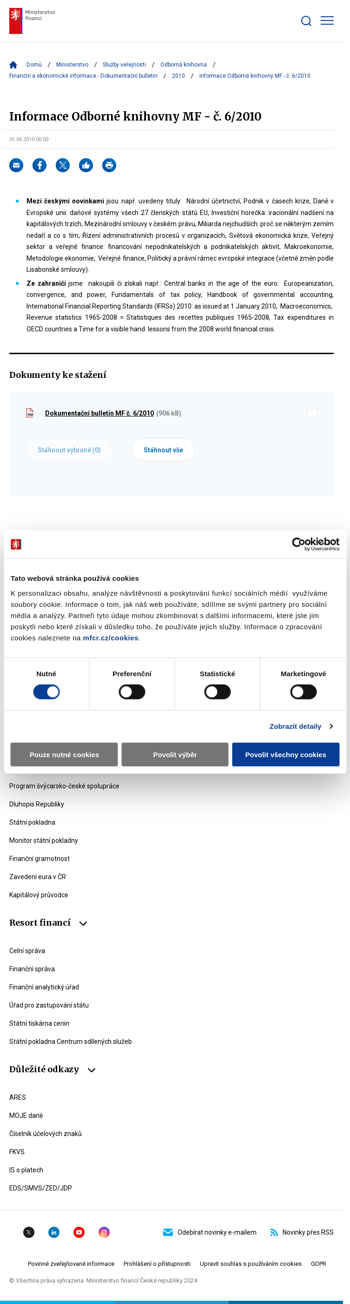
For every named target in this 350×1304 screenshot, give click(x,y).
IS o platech (26, 1170)
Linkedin (53, 1232)
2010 (178, 76)
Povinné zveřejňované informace (71, 1263)
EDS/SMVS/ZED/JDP (40, 1188)
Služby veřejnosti (124, 64)
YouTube (79, 1232)
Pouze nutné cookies (64, 754)
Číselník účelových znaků (45, 1133)
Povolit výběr (175, 754)
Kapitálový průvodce (38, 895)
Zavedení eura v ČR (37, 877)
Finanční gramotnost (39, 858)
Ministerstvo (72, 64)
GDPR (318, 1263)
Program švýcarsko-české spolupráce (64, 786)
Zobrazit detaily (296, 726)
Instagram (104, 1232)
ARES (17, 1097)
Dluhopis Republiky (36, 804)
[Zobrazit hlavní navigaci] (327, 20)
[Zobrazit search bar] (306, 20)
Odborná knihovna (183, 64)
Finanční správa (32, 969)
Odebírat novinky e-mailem (210, 1232)
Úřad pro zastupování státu (49, 1005)
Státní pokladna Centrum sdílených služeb (70, 1041)
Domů (34, 64)
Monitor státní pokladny (43, 840)
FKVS (17, 1152)
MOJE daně (26, 1115)
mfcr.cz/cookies (111, 637)
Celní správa (27, 950)
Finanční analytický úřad (44, 987)
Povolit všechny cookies (285, 754)
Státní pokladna (32, 822)
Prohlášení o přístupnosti (157, 1263)
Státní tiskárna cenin (39, 1023)
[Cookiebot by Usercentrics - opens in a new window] (298, 544)
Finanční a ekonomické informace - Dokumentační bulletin (83, 76)
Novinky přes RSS (302, 1232)
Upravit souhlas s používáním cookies (251, 1263)
